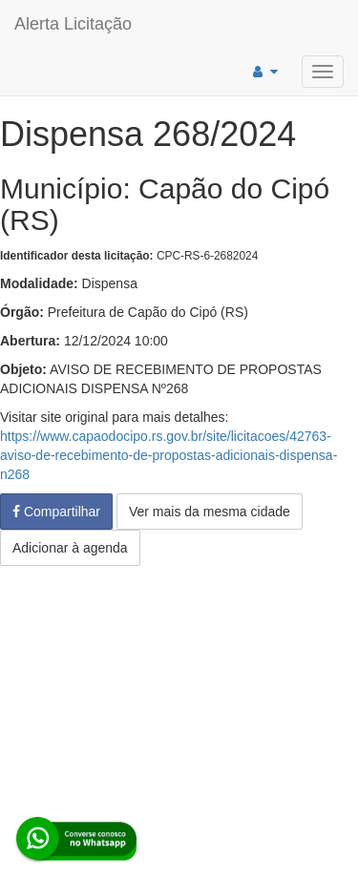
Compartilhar (56, 511)
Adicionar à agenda (70, 547)
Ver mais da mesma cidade (209, 511)
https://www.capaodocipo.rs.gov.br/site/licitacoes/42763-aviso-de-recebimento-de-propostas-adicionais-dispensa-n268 (168, 455)
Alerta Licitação (73, 23)
